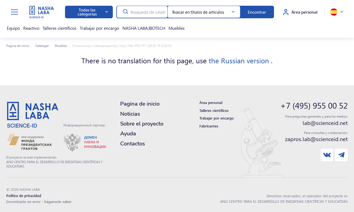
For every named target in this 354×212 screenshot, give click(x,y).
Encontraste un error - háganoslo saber (39, 198)
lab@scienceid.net (325, 120)
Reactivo (28, 26)
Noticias (130, 111)
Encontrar (257, 12)
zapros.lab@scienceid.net (316, 136)
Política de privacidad (23, 192)
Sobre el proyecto (141, 121)
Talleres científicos (53, 26)
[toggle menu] (14, 12)
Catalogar (41, 43)
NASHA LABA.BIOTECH (132, 26)
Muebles (162, 26)
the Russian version (240, 57)
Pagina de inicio (17, 43)
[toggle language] (336, 12)
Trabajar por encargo (91, 26)
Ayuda (128, 131)
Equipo (11, 26)
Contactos (132, 141)
